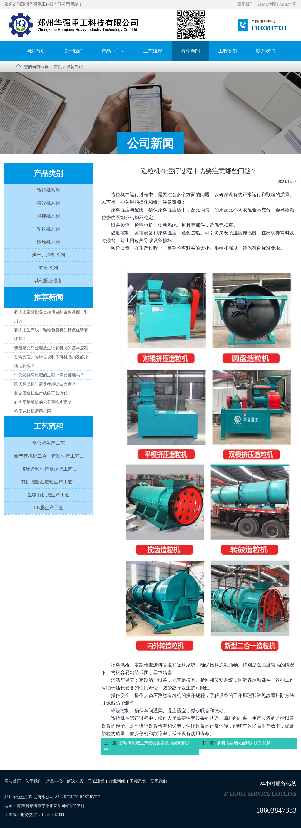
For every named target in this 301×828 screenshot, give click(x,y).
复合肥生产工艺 (48, 443)
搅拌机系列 (48, 216)
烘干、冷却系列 (48, 254)
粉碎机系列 (48, 203)
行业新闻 (190, 50)
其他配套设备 (48, 280)
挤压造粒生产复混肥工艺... (48, 468)
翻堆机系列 (48, 241)
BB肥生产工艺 (48, 507)
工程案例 (227, 50)
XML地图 (288, 4)
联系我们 (245, 4)
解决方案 (75, 781)
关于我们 (73, 50)
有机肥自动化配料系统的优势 (244, 743)
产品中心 (113, 50)
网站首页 (35, 50)
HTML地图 (266, 4)
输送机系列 (48, 228)
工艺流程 (152, 50)
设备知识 (74, 67)
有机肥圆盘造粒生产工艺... (48, 481)
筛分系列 (48, 267)
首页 (58, 67)
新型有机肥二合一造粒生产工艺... (48, 456)
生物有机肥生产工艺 (48, 494)
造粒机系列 (48, 190)
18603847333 (269, 28)
